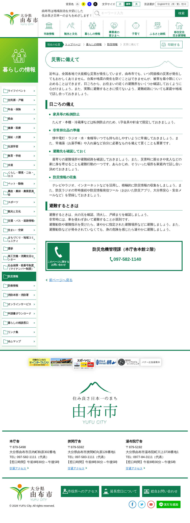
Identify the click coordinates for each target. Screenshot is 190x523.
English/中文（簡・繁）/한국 (172, 4)
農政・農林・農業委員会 (21, 193)
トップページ (73, 44)
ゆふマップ (14, 341)
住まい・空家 (15, 229)
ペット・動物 (15, 183)
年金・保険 (14, 109)
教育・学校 (14, 155)
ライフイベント (17, 90)
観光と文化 (14, 211)
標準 (128, 4)
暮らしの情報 (94, 44)
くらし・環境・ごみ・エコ (21, 174)
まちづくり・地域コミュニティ (21, 239)
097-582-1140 (127, 259)
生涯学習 (13, 146)
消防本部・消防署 (18, 294)
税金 (10, 118)
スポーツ (13, 202)
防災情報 (112, 44)
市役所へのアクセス (83, 491)
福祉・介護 (14, 137)
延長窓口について (123, 491)
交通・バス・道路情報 (21, 220)
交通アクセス (17, 468)
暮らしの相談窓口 (18, 322)
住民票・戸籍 (15, 100)
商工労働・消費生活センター (21, 258)
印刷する (174, 44)
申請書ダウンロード (19, 313)
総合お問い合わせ (164, 491)
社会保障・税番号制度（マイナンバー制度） (21, 267)
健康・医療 (14, 127)
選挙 (10, 248)
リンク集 (13, 332)
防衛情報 (13, 285)
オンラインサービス (19, 304)
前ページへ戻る (61, 280)
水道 (10, 165)
